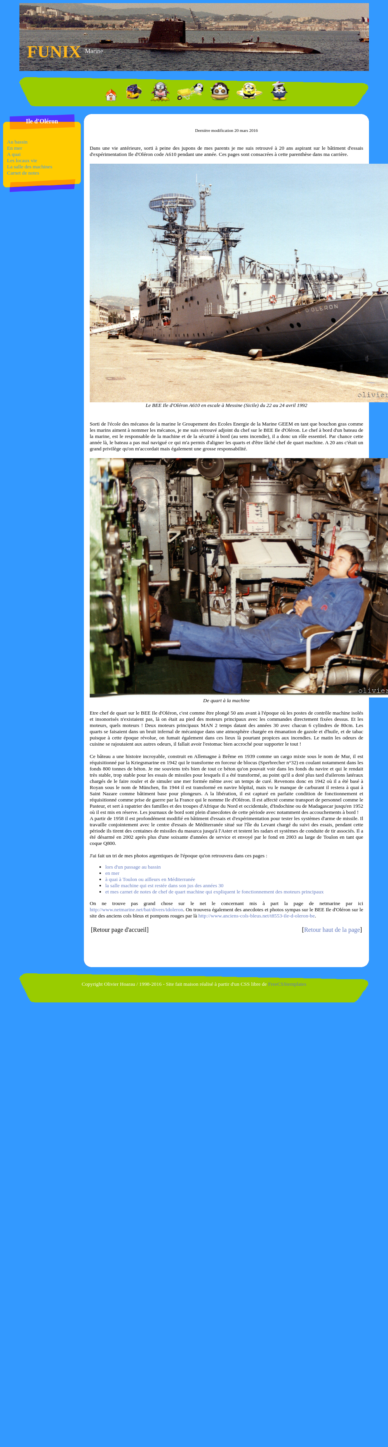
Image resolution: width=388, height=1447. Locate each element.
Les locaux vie (22, 160)
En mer (14, 148)
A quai (14, 154)
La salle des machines (29, 167)
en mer (112, 873)
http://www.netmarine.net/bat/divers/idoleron (136, 909)
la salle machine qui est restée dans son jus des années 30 (164, 885)
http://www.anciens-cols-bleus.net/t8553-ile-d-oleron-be (256, 916)
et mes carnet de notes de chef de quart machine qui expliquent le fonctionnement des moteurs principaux (214, 892)
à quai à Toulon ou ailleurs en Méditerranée (150, 879)
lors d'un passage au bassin (133, 867)
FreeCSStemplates (287, 984)
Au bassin (17, 142)
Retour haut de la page (332, 929)
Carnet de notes (23, 173)
